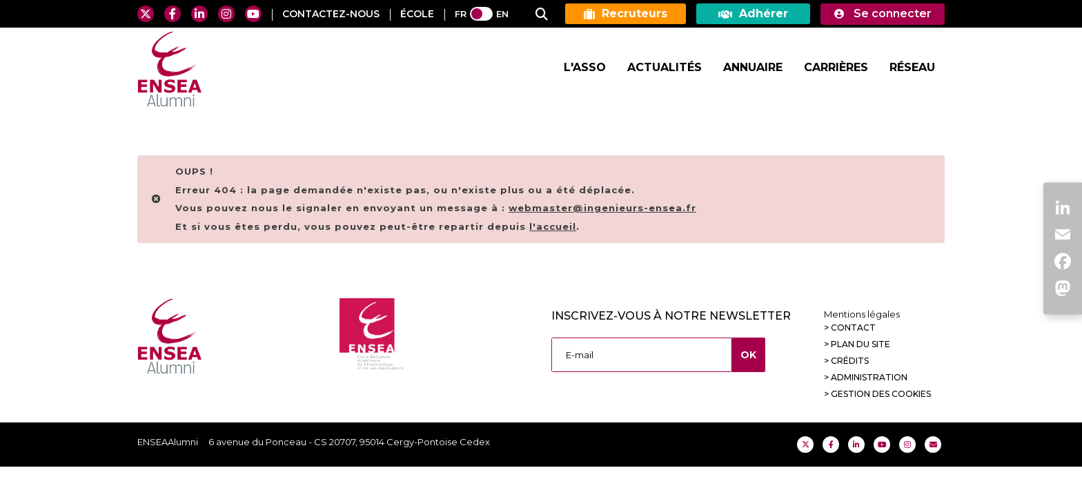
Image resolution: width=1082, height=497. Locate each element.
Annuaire (753, 67)
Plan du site (860, 344)
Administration (869, 377)
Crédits (850, 360)
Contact (853, 327)
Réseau (912, 67)
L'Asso (585, 67)
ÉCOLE (417, 14)
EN (502, 13)
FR (460, 13)
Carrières (836, 67)
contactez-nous (331, 14)
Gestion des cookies (881, 394)
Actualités (664, 67)
